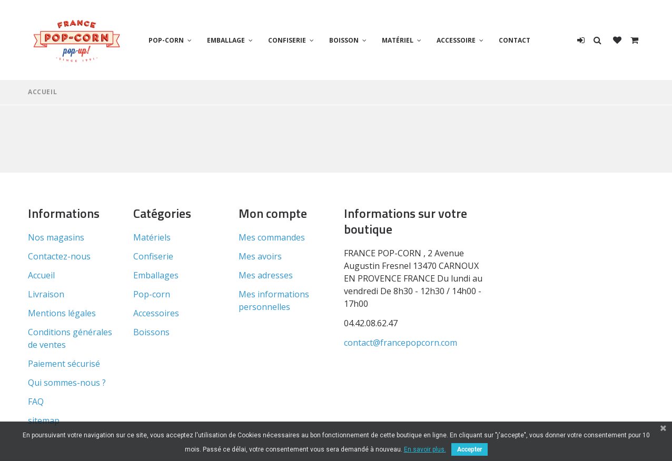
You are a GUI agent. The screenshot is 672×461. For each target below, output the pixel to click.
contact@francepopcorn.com (400, 342)
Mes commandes (272, 237)
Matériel (397, 40)
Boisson (344, 40)
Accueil (42, 91)
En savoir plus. (425, 449)
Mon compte (273, 213)
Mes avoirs (260, 256)
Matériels (152, 237)
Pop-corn (166, 40)
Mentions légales (62, 313)
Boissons (151, 332)
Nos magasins (56, 237)
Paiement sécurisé (64, 363)
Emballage (226, 40)
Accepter (469, 449)
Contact (514, 40)
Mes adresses (266, 275)
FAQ (36, 401)
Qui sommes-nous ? (67, 382)
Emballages (156, 275)
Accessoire (456, 40)
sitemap (44, 420)
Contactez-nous (59, 256)
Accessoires (156, 313)
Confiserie (287, 40)
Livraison (46, 294)
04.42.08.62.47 (371, 323)
